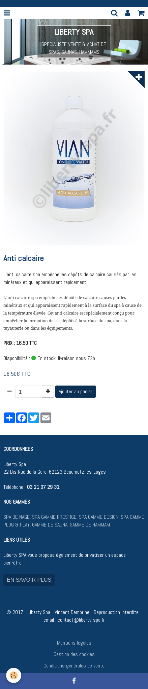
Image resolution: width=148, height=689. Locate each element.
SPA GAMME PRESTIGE (54, 516)
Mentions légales (74, 642)
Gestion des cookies (74, 654)
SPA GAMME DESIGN (98, 516)
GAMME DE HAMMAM (90, 524)
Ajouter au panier (75, 391)
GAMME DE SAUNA (49, 524)
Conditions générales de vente (74, 665)
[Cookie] (13, 675)
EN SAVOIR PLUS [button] (29, 580)
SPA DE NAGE (16, 516)
